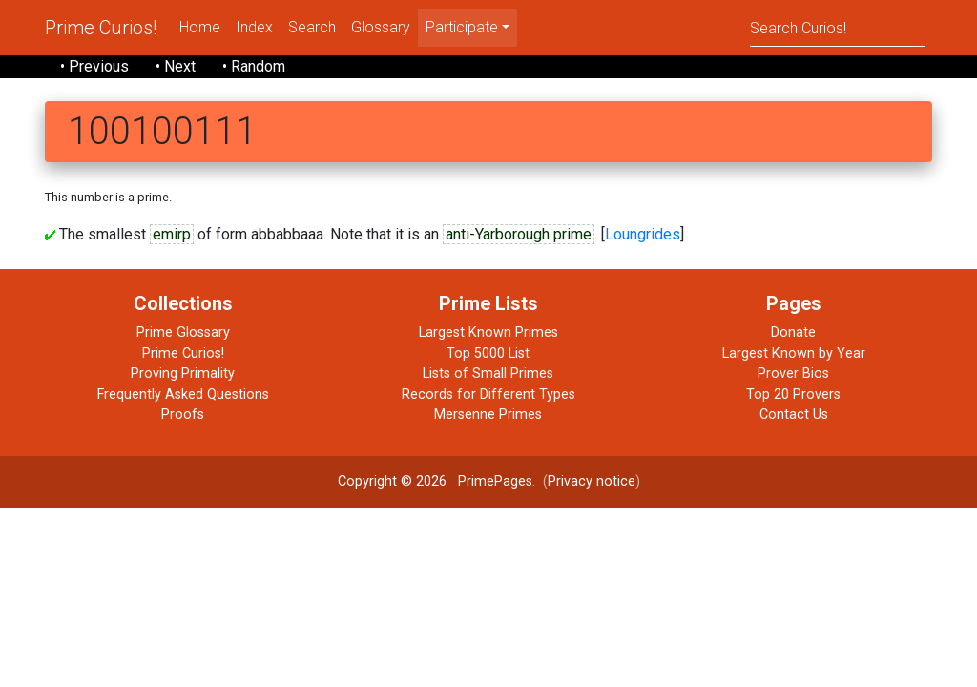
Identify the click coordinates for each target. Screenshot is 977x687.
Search (312, 27)
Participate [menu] (462, 27)
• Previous (94, 66)
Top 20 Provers (793, 394)
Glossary (380, 27)
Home (199, 27)
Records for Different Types (488, 394)
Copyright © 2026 (392, 481)
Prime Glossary (183, 332)
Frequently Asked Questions (183, 394)
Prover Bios (793, 373)
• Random (253, 66)
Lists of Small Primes (488, 373)
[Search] (837, 27)
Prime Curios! (100, 27)
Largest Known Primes (488, 332)
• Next (176, 66)
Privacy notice (591, 481)
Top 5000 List (488, 353)
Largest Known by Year (793, 353)
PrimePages (495, 481)
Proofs (182, 414)
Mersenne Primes (488, 414)
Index (254, 27)
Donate (793, 332)
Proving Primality (183, 373)
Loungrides (642, 234)
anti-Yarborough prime (519, 234)
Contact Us (793, 414)
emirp (172, 234)
